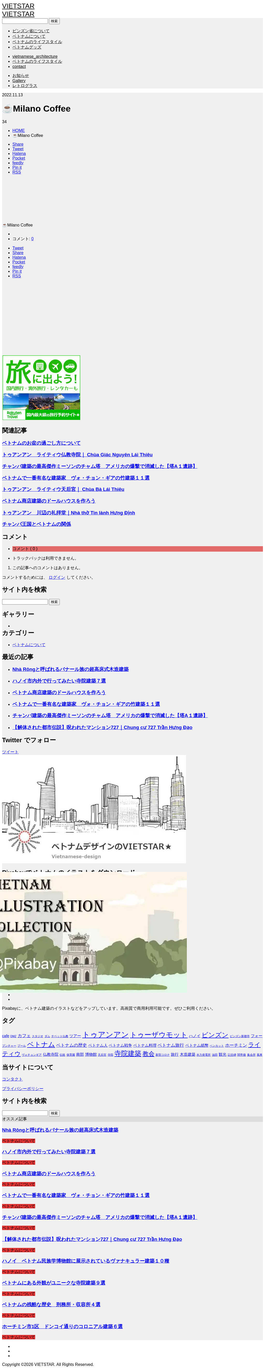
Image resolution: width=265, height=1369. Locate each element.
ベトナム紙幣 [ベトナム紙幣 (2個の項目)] (197, 1045)
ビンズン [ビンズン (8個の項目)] (215, 1034)
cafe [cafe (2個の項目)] (5, 1036)
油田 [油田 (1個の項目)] (215, 1054)
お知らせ (20, 75)
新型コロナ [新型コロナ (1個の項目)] (163, 1054)
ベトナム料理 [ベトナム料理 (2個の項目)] (145, 1045)
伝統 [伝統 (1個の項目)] (62, 1054)
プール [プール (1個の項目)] (21, 1045)
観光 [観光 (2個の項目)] (222, 1054)
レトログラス (24, 85)
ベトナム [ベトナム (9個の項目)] (41, 1044)
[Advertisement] (132, 319)
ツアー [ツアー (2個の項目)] (75, 1036)
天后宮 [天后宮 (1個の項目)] (102, 1054)
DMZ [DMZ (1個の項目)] (13, 1036)
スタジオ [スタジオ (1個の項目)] (37, 1036)
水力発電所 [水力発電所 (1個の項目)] (203, 1054)
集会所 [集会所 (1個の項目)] (251, 1054)
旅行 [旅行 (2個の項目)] (175, 1054)
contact (19, 66)
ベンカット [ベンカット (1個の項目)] (217, 1045)
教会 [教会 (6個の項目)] (148, 1053)
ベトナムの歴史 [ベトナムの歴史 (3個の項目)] (71, 1045)
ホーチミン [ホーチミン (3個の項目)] (236, 1045)
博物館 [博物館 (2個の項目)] (91, 1054)
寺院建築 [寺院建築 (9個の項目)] (127, 1053)
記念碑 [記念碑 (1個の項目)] (232, 1054)
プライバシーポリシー (22, 1088)
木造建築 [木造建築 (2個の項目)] (187, 1054)
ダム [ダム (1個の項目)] (47, 1036)
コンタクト (12, 1079)
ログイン (57, 577)
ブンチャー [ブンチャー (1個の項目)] (9, 1045)
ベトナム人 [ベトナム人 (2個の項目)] (98, 1045)
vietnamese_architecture (34, 56)
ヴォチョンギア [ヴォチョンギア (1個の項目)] (32, 1054)
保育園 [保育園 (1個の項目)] (71, 1054)
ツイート (10, 752)
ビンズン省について (31, 31)
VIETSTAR (18, 6)
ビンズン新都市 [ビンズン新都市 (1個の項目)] (240, 1036)
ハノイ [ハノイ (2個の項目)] (195, 1036)
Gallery (19, 81)
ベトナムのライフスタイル (37, 42)
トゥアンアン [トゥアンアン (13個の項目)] (105, 1034)
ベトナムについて (29, 36)
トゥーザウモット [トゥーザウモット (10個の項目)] (159, 1035)
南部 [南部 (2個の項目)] (80, 1054)
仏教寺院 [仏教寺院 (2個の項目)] (50, 1054)
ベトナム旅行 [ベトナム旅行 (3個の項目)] (171, 1045)
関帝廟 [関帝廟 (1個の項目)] (241, 1054)
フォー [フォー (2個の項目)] (256, 1036)
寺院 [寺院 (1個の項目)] (110, 1054)
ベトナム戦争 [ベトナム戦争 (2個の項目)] (120, 1045)
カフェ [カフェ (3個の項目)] (24, 1035)
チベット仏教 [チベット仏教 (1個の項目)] (59, 1036)
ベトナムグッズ (26, 47)
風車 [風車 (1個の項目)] (259, 1054)
